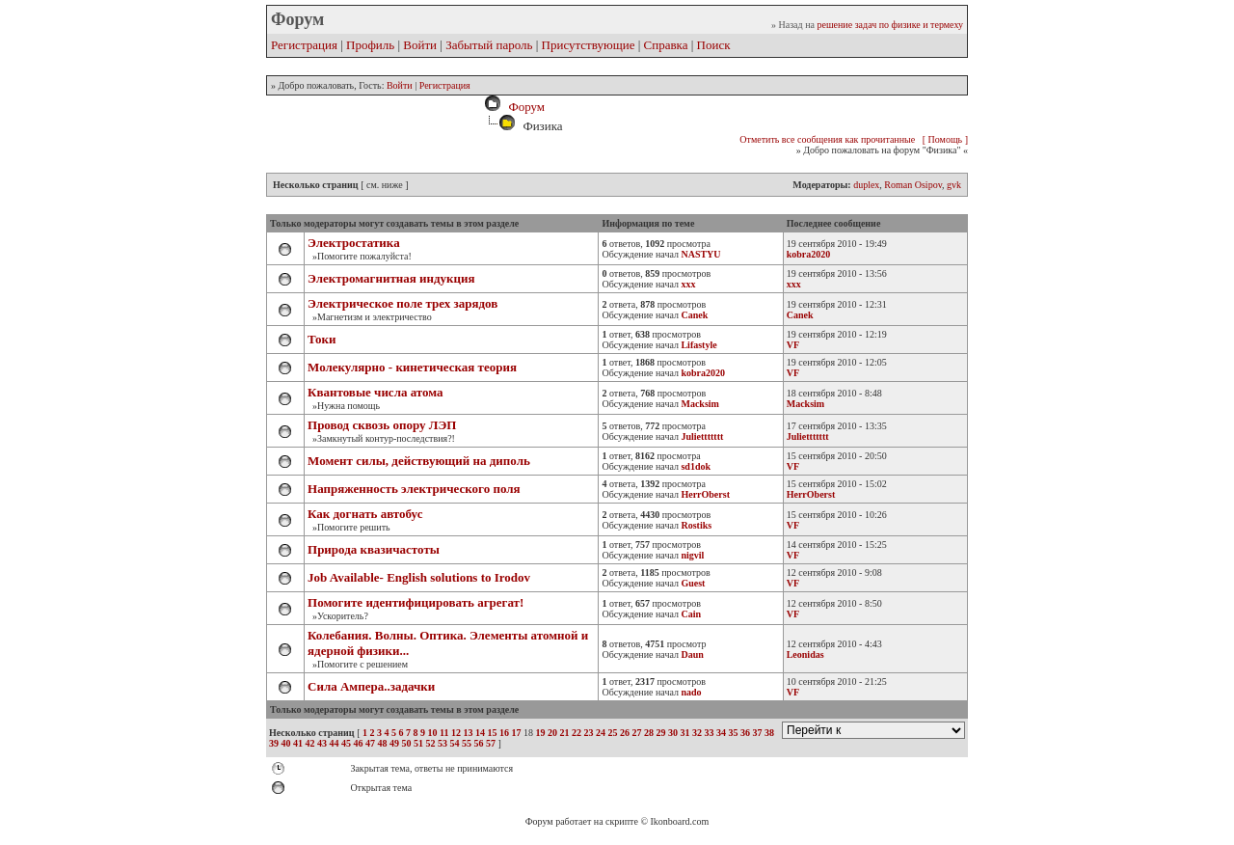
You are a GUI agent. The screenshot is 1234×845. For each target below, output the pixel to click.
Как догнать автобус (365, 513)
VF (793, 345)
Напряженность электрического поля (414, 488)
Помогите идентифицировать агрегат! (415, 602)
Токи (322, 339)
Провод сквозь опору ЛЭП (382, 425)
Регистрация (304, 45)
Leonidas (805, 654)
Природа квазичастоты (374, 549)
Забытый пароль (488, 45)
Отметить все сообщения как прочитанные (827, 139)
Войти (420, 45)
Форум (523, 106)
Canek (800, 315)
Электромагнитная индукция (391, 278)
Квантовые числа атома (375, 392)
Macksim (805, 403)
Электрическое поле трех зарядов (402, 303)
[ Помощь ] (945, 139)
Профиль (370, 45)
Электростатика (354, 242)
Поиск (714, 45)
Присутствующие (588, 45)
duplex (866, 184)
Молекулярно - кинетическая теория (412, 367)
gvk (954, 184)
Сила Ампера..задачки (371, 686)
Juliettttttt (808, 436)
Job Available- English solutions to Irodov (419, 577)
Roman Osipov (913, 184)
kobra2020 (809, 254)
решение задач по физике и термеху (890, 24)
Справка (666, 45)
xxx (794, 284)
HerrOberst (811, 494)
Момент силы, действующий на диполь (419, 460)
